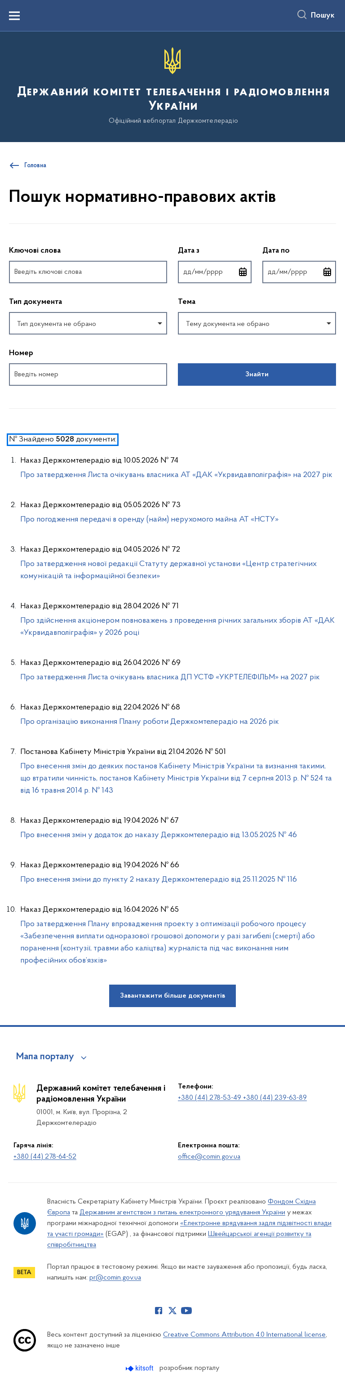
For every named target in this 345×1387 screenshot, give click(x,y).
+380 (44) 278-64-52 (44, 1156)
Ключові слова (35, 251)
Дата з (215, 250)
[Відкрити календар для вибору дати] (243, 272)
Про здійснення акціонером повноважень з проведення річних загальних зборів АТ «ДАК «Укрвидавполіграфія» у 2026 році (177, 626)
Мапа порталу (45, 1057)
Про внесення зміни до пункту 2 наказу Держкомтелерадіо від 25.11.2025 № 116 (158, 879)
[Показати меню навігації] (14, 16)
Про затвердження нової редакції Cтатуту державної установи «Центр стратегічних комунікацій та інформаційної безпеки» (168, 570)
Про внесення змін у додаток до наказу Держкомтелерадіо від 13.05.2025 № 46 (158, 835)
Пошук (323, 16)
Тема (186, 302)
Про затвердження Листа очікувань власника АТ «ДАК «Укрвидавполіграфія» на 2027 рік (176, 475)
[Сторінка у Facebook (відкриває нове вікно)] (158, 1310)
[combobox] (88, 323)
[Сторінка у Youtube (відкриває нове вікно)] (186, 1310)
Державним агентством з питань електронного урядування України (182, 1212)
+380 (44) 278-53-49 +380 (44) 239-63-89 (242, 1098)
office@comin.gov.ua (209, 1156)
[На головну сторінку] (172, 86)
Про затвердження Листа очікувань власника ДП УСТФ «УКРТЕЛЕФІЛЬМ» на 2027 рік (170, 677)
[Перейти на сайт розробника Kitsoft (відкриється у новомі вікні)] (140, 1368)
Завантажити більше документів (172, 995)
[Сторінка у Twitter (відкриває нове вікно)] (172, 1310)
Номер (21, 353)
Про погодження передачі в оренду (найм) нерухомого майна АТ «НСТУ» (149, 519)
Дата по (299, 250)
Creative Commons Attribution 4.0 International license (244, 1334)
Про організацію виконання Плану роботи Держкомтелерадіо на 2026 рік (149, 722)
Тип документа (35, 302)
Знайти (257, 374)
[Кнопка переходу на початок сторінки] (325, 1376)
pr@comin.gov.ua (115, 1277)
